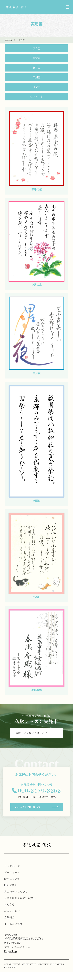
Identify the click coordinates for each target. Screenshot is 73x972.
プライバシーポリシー (17, 947)
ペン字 (37, 87)
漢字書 (37, 58)
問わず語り (10, 885)
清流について (12, 879)
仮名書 (37, 48)
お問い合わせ (12, 911)
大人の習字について (16, 892)
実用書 (37, 77)
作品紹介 (9, 917)
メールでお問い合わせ (36, 807)
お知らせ (9, 904)
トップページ (12, 866)
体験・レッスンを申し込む (36, 733)
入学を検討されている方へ (20, 898)
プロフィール (12, 872)
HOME (8, 39)
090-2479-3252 (12, 942)
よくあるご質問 (13, 924)
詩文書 (37, 68)
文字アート (36, 96)
